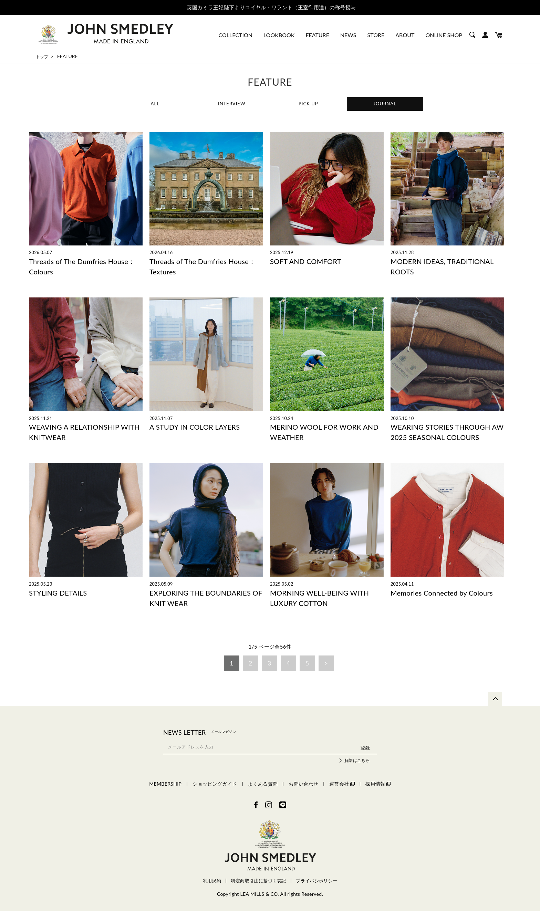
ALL (155, 104)
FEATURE (317, 35)
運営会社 (341, 785)
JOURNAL (385, 104)
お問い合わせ (303, 785)
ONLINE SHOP (443, 35)
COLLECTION (235, 35)
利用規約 (212, 882)
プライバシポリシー (316, 882)
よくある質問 (263, 785)
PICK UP (308, 104)
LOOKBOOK (278, 35)
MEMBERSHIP (165, 785)
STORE (376, 35)
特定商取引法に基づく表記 (258, 882)
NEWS (348, 35)
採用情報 (378, 785)
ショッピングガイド (215, 785)
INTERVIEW (231, 104)
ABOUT (404, 35)
